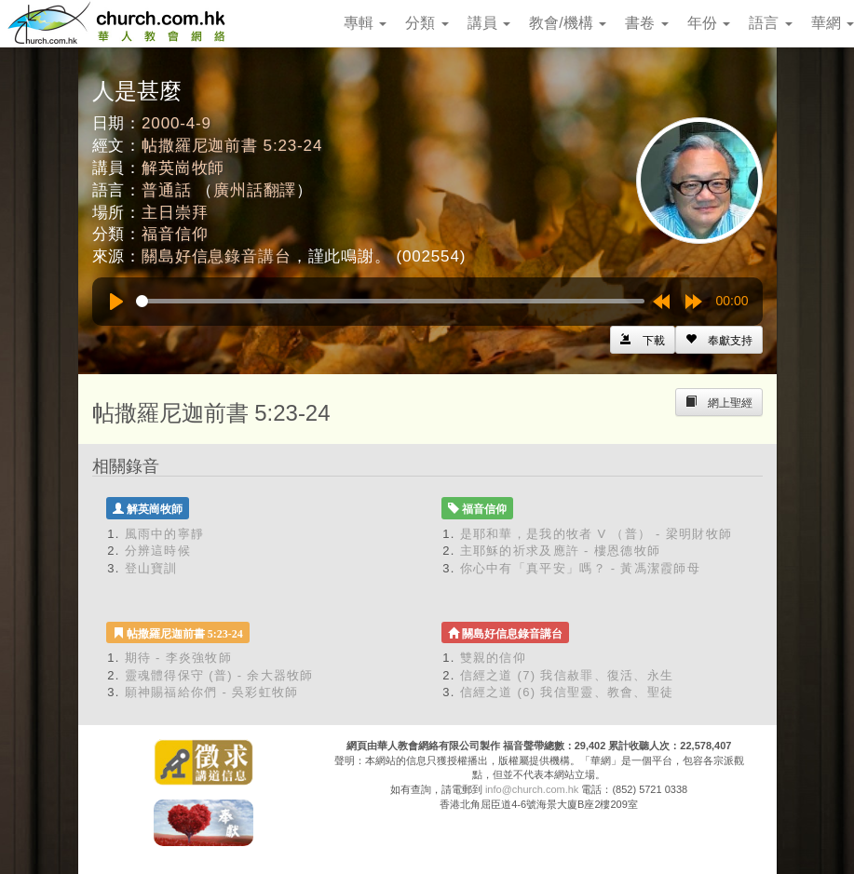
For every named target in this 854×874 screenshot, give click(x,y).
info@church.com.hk (531, 789)
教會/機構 (567, 23)
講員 (489, 23)
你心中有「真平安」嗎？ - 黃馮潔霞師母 (580, 568)
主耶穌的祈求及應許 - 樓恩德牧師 (560, 551)
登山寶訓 (151, 568)
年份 (708, 23)
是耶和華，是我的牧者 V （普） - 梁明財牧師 (596, 534)
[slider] (390, 301)
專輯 (365, 23)
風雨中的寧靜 (165, 534)
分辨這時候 (158, 551)
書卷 (646, 23)
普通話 (167, 190)
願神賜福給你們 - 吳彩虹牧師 (212, 692)
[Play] (116, 301)
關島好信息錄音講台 (216, 256)
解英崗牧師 (183, 168)
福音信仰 (175, 234)
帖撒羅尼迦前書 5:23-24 (232, 146)
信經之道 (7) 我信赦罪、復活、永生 (567, 675)
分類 (426, 23)
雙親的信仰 (493, 658)
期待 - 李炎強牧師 (179, 658)
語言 (770, 23)
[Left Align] (719, 340)
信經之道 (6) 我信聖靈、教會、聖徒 (567, 692)
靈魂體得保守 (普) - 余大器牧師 (219, 675)
